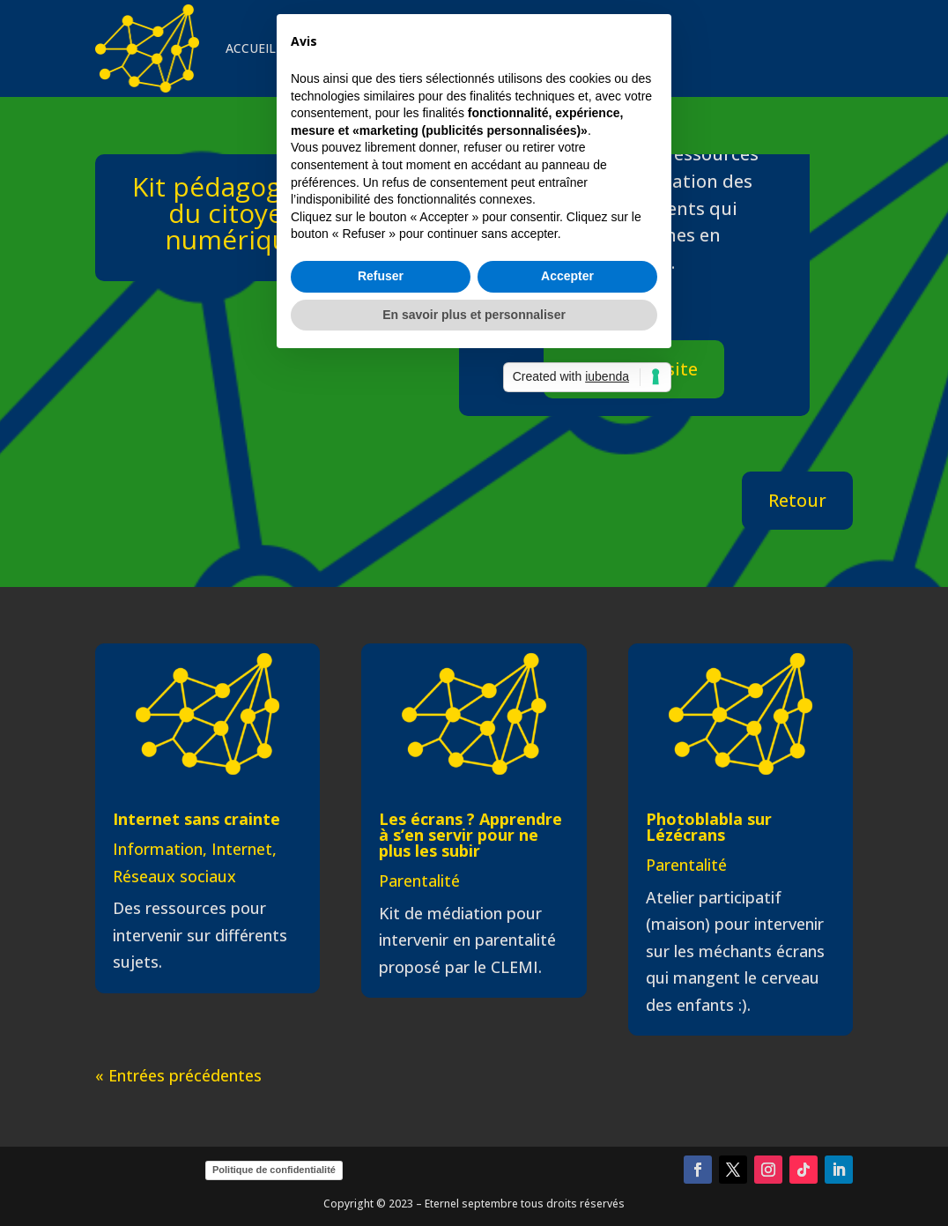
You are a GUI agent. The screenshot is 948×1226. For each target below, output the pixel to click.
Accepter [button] (567, 708)
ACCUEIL (251, 48)
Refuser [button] (381, 708)
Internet (241, 848)
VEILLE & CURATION (473, 48)
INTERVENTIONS (344, 48)
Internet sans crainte (196, 818)
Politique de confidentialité (274, 1169)
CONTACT (581, 48)
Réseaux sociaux (174, 876)
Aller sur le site (634, 369)
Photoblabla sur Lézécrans (709, 826)
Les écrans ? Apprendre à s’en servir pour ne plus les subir (470, 834)
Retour (797, 500)
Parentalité (419, 880)
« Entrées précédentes (178, 1075)
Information (158, 848)
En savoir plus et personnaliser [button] (474, 746)
